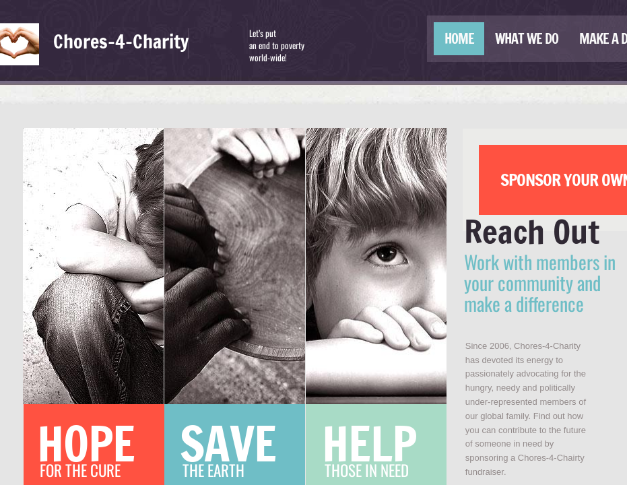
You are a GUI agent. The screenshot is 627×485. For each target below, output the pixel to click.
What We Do (526, 38)
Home (459, 38)
